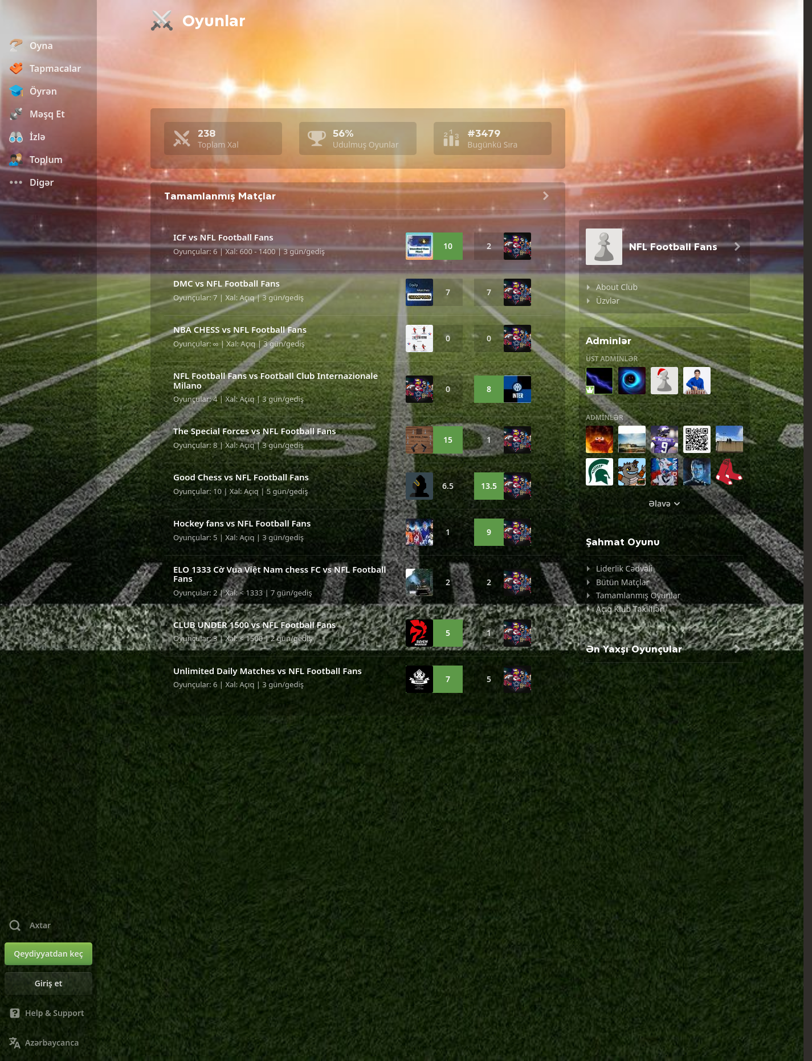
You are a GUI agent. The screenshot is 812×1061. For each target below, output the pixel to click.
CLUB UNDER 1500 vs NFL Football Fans (254, 624)
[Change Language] (48, 1042)
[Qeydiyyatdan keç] (48, 953)
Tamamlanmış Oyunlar (638, 595)
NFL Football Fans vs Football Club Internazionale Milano (275, 380)
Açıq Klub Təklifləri (630, 608)
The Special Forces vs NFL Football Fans (254, 430)
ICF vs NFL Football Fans (223, 237)
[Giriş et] (48, 983)
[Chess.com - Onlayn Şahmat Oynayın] (48, 19)
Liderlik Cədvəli (624, 568)
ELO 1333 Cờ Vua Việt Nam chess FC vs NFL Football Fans (279, 574)
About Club (617, 286)
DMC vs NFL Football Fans (226, 283)
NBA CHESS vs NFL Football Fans (240, 329)
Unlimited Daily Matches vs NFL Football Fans (267, 670)
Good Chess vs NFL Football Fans (241, 477)
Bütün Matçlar (622, 582)
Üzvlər (607, 300)
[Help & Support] (48, 1013)
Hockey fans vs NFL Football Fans (242, 523)
